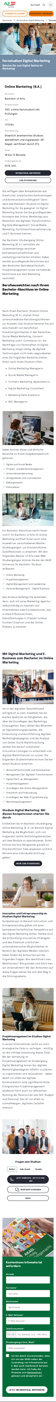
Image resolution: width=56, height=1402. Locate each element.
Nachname (12, 1301)
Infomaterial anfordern (28, 173)
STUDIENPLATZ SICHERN (15, 13)
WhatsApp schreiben (28, 1189)
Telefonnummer (15, 1328)
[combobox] (11, 1334)
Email (28, 1198)
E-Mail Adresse (15, 1315)
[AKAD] (9, 5)
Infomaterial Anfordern (41, 13)
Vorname (11, 1287)
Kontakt (35, 4)
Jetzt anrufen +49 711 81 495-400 (27, 1179)
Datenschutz (34, 1372)
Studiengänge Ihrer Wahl (20, 1342)
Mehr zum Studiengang (28, 863)
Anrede (10, 1274)
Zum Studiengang (28, 180)
